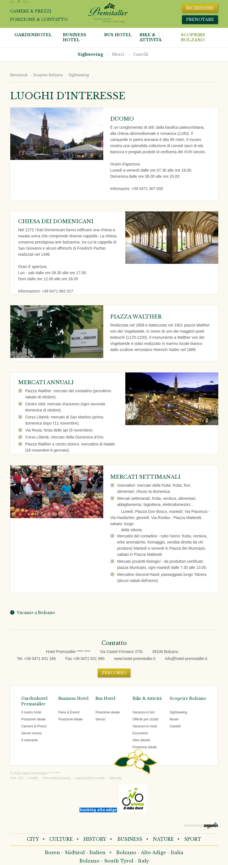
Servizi (100, 719)
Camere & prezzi (30, 11)
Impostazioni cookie (90, 778)
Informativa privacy (57, 778)
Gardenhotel (33, 34)
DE (12, 2)
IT (18, 2)
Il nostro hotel (31, 712)
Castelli (140, 54)
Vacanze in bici (144, 712)
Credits (33, 778)
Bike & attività (151, 37)
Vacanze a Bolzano (35, 612)
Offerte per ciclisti (145, 719)
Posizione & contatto (39, 19)
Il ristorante (29, 740)
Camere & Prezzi (34, 726)
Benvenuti (18, 75)
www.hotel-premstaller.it (134, 658)
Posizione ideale (33, 719)
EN (25, 2)
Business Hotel (74, 37)
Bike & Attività (147, 698)
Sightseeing (90, 54)
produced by (201, 825)
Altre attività (141, 740)
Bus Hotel (118, 34)
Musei (118, 54)
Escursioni (140, 733)
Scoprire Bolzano (193, 37)
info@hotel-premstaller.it (186, 658)
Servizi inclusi (31, 733)
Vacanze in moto (145, 726)
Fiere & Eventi (68, 712)
